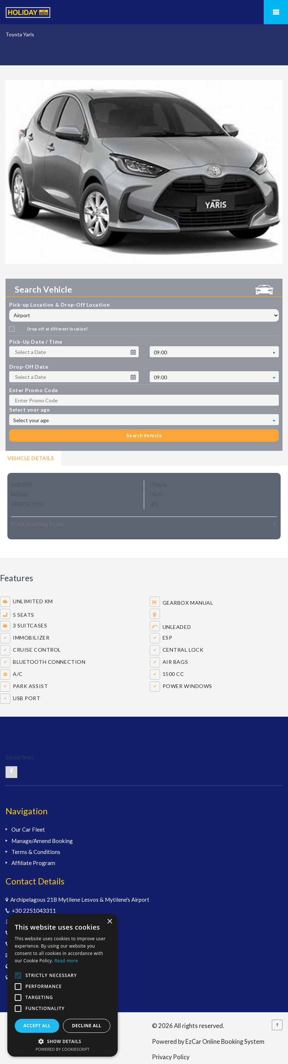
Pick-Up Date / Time (36, 342)
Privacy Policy (170, 1056)
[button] (62, 1041)
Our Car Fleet (28, 829)
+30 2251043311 (33, 910)
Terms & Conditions (35, 851)
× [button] (109, 921)
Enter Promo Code (33, 390)
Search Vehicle (144, 435)
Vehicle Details (30, 458)
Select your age (29, 409)
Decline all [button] (87, 1026)
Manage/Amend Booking (42, 840)
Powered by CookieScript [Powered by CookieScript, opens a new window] (63, 1049)
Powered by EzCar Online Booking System (208, 1041)
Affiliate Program (33, 862)
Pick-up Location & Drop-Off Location (59, 304)
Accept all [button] (37, 1026)
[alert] (62, 985)
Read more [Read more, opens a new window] (66, 961)
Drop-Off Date (28, 366)
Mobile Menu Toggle (276, 12)
